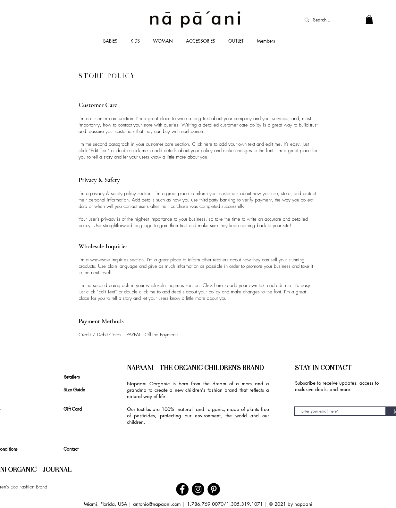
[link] (369, 19)
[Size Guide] (77, 389)
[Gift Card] (74, 408)
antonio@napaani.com (157, 504)
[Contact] (72, 448)
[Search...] (325, 20)
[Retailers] (73, 376)
